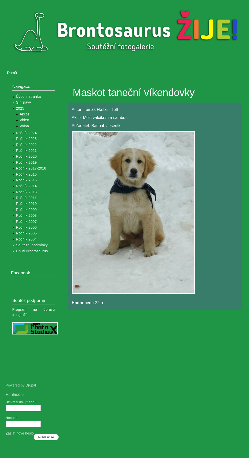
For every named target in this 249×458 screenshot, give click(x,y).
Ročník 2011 (26, 198)
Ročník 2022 (26, 145)
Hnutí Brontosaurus (32, 251)
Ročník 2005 (26, 233)
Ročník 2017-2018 (31, 168)
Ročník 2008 (26, 215)
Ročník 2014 (26, 186)
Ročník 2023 (26, 139)
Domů (12, 73)
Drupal (31, 385)
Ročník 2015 (26, 180)
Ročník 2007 (26, 222)
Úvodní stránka (28, 96)
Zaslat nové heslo (20, 433)
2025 (20, 108)
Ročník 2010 (26, 204)
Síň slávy (23, 102)
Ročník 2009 (26, 210)
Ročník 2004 (26, 239)
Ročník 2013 (26, 192)
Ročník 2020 (26, 156)
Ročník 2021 (26, 151)
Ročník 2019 (26, 162)
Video (24, 120)
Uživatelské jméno (21, 402)
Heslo (11, 418)
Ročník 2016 (26, 174)
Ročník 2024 (26, 133)
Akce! (24, 114)
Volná (24, 126)
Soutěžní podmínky (32, 245)
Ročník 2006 (26, 227)
